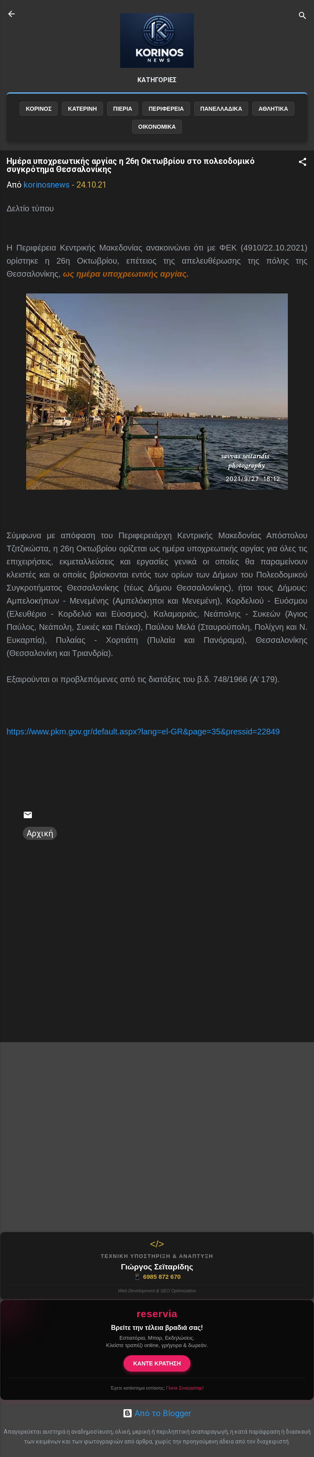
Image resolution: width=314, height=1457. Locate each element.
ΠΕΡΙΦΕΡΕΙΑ (166, 108)
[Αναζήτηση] (302, 16)
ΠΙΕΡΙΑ (122, 108)
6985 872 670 (157, 1276)
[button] (302, 163)
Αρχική (40, 833)
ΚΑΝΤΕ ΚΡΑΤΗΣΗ (157, 1363)
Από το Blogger (157, 1413)
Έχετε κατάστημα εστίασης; (156, 1387)
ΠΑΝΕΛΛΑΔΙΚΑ (221, 108)
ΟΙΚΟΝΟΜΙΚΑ (157, 126)
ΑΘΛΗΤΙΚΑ (273, 108)
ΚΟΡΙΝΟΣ (39, 108)
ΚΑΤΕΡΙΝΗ (82, 108)
